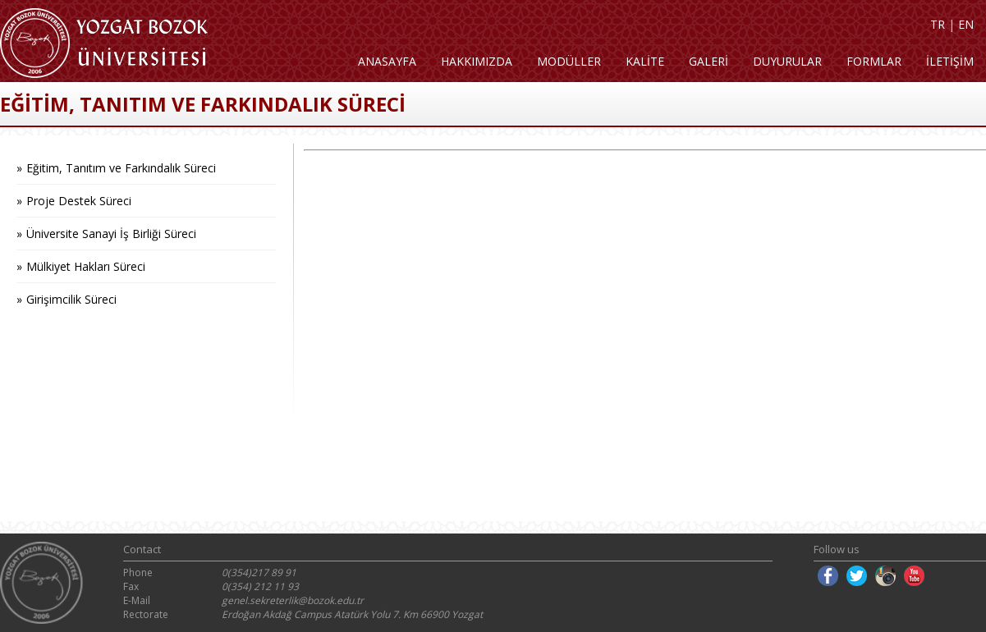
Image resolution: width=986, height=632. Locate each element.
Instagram (885, 576)
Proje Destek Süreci (78, 200)
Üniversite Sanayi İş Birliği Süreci (111, 233)
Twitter (856, 576)
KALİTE (645, 61)
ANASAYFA (387, 61)
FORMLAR (873, 61)
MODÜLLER (569, 61)
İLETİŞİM (950, 61)
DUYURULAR (787, 61)
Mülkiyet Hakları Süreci (85, 266)
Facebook (828, 576)
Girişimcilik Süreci (71, 299)
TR (937, 24)
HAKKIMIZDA (476, 61)
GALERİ (708, 61)
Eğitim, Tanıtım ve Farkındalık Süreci (121, 168)
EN (966, 24)
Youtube (914, 576)
